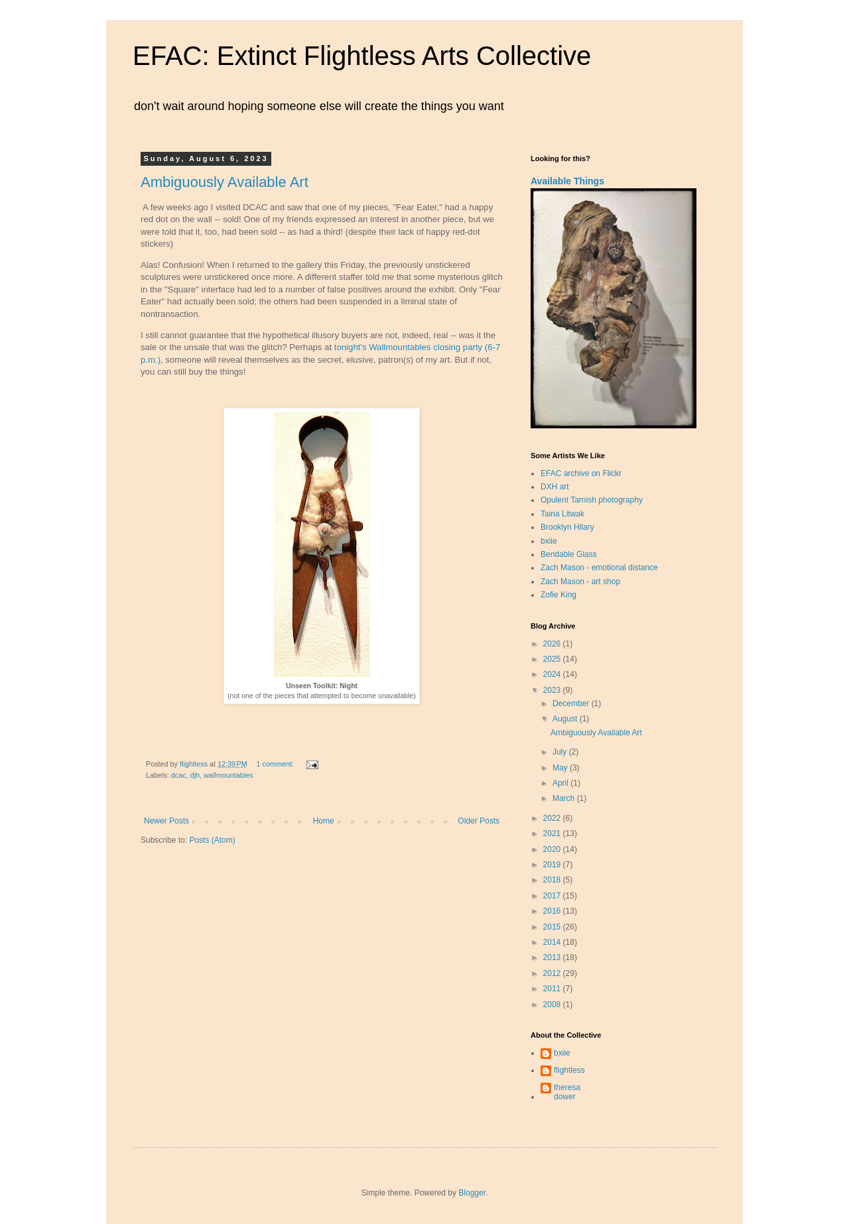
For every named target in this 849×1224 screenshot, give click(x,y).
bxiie (549, 541)
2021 (553, 833)
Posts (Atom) (212, 840)
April (561, 783)
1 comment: (276, 764)
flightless (569, 1070)
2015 (553, 927)
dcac (178, 775)
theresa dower (567, 1092)
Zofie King (558, 594)
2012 (553, 973)
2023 (553, 690)
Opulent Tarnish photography (592, 500)
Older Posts (478, 821)
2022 (553, 818)
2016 (553, 911)
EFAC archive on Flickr (581, 473)
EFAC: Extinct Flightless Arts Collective (362, 55)
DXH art (555, 486)
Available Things (567, 181)
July (561, 752)
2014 (553, 942)
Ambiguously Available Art (224, 182)
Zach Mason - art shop (580, 581)
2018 (553, 880)
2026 (553, 643)
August (566, 718)
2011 (553, 988)
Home (323, 821)
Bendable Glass (569, 554)
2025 (553, 659)
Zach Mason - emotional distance (599, 567)
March (565, 798)
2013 (553, 957)
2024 (553, 674)
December (572, 703)
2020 (553, 849)
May (561, 767)
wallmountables (228, 775)
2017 (553, 895)
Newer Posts (166, 821)
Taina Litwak (562, 514)
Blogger (472, 1192)
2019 (553, 864)
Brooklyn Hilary (567, 527)
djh (195, 775)
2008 (553, 1004)
